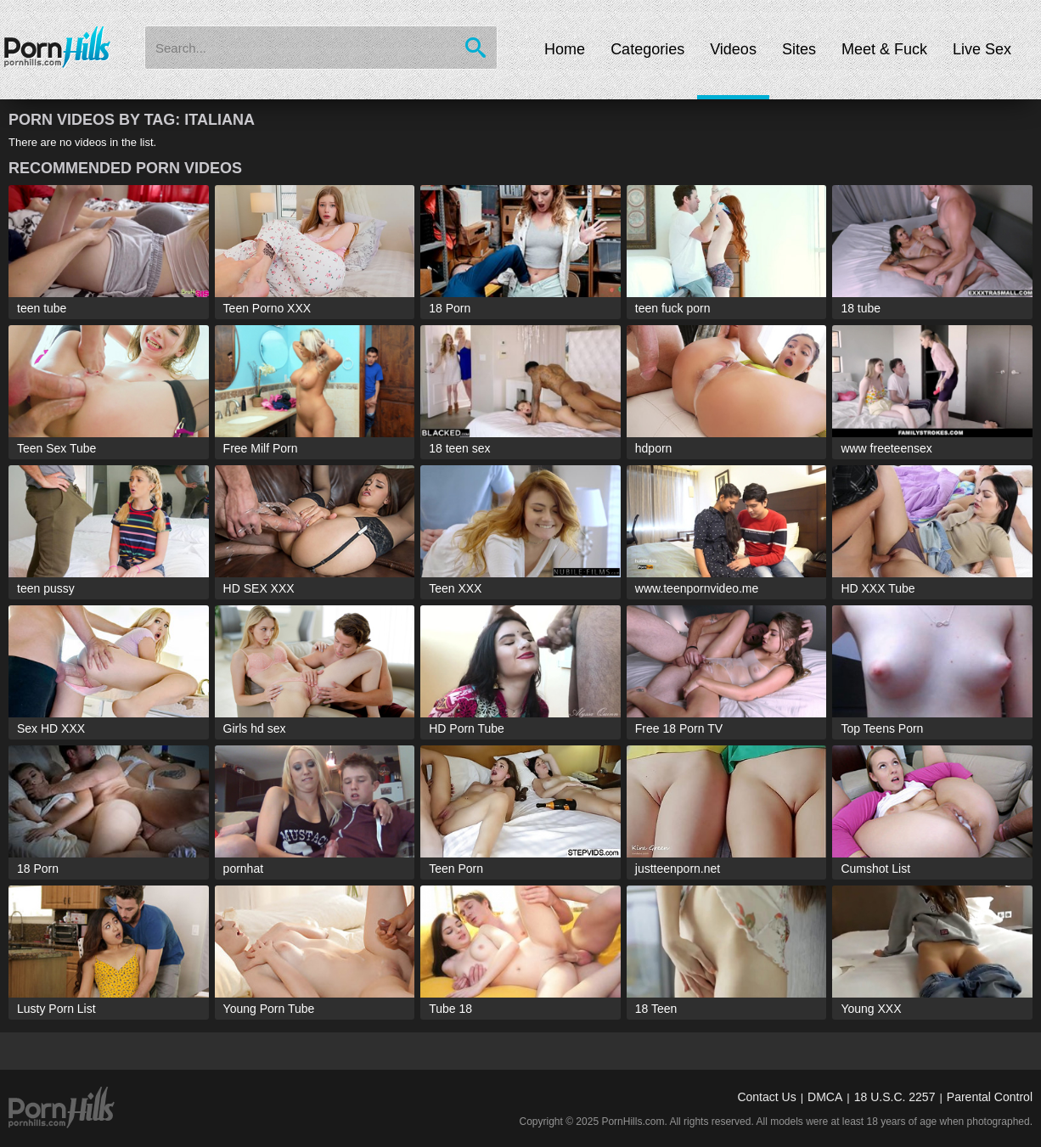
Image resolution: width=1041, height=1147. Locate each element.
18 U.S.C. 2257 (895, 1097)
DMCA (824, 1097)
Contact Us (766, 1097)
